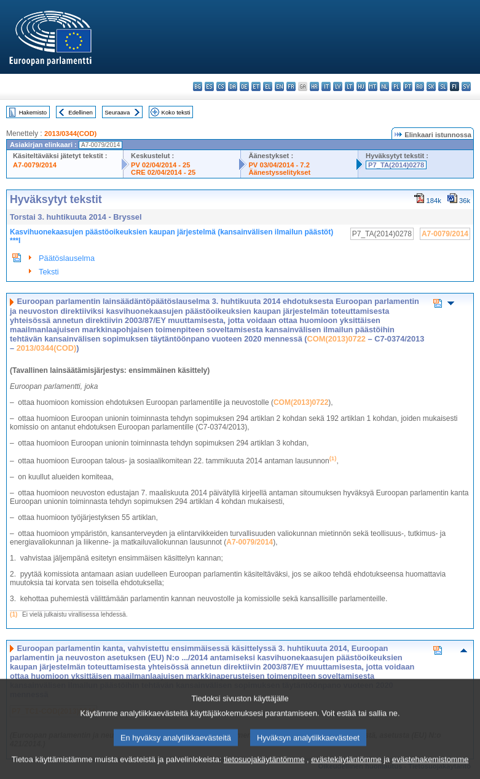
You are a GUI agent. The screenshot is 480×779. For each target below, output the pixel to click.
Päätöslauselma (67, 258)
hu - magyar (361, 86)
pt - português (407, 86)
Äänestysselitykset (279, 172)
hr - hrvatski (314, 86)
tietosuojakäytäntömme (264, 769)
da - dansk (232, 86)
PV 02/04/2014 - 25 (160, 165)
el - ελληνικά (267, 86)
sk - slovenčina (431, 86)
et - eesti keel (256, 86)
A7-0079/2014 (35, 165)
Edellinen (80, 112)
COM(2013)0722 (336, 338)
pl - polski (396, 86)
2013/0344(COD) (70, 133)
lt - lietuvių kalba (349, 86)
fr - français (291, 86)
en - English (279, 86)
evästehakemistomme (430, 769)
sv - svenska (466, 86)
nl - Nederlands (384, 86)
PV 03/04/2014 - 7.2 (279, 165)
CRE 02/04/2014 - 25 (163, 172)
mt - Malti (372, 86)
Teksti (49, 271)
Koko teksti (176, 112)
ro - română (419, 86)
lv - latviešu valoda (337, 86)
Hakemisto (33, 112)
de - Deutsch (244, 86)
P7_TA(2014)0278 (396, 165)
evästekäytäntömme (346, 769)
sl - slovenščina (442, 86)
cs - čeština (221, 86)
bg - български (197, 86)
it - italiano (326, 86)
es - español (209, 86)
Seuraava (117, 112)
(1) (13, 614)
